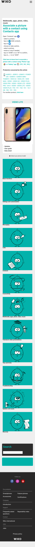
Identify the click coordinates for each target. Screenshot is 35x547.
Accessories (7, 496)
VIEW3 (14, 83)
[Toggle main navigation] (31, 2)
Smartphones (7, 493)
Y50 (14, 88)
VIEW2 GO (16, 81)
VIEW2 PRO (7, 83)
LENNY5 (21, 74)
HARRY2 (8, 74)
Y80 (7, 90)
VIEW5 (28, 86)
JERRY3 (15, 74)
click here (20, 92)
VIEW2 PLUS (25, 81)
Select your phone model (17, 156)
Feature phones (23, 493)
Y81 (11, 90)
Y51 (17, 88)
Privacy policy (17, 534)
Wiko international (9, 521)
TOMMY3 (6, 79)
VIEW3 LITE (21, 83)
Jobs (4, 528)
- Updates (7, 146)
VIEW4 (14, 86)
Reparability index (23, 511)
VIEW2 (9, 81)
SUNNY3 (12, 77)
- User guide (8, 148)
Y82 (15, 90)
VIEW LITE (20, 79)
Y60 (21, 88)
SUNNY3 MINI (21, 77)
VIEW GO (13, 79)
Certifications (22, 497)
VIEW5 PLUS (7, 88)
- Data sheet (8, 151)
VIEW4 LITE (21, 86)
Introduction (7, 504)
